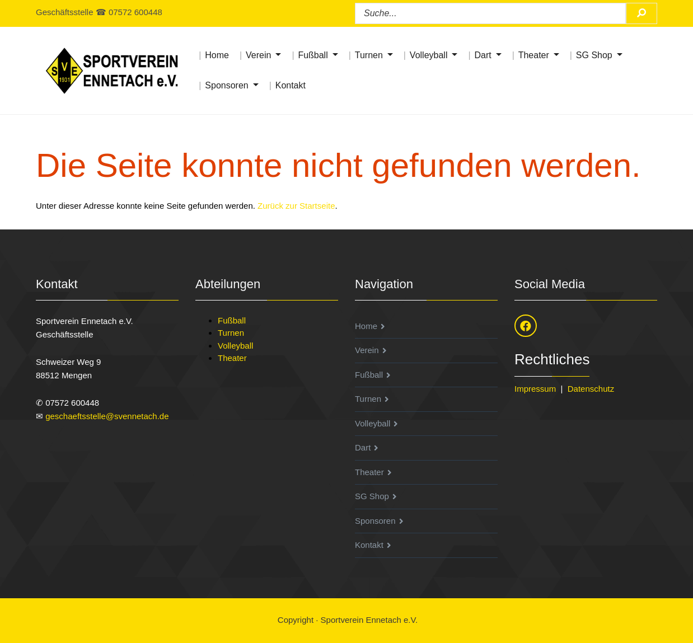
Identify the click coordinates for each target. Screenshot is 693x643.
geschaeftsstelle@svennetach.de (106, 416)
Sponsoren (226, 85)
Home (217, 55)
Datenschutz (591, 388)
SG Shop (594, 55)
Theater (533, 55)
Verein (258, 55)
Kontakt (290, 85)
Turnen (369, 55)
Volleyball (429, 55)
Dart (482, 55)
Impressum (535, 388)
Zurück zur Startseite (296, 205)
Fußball (312, 55)
